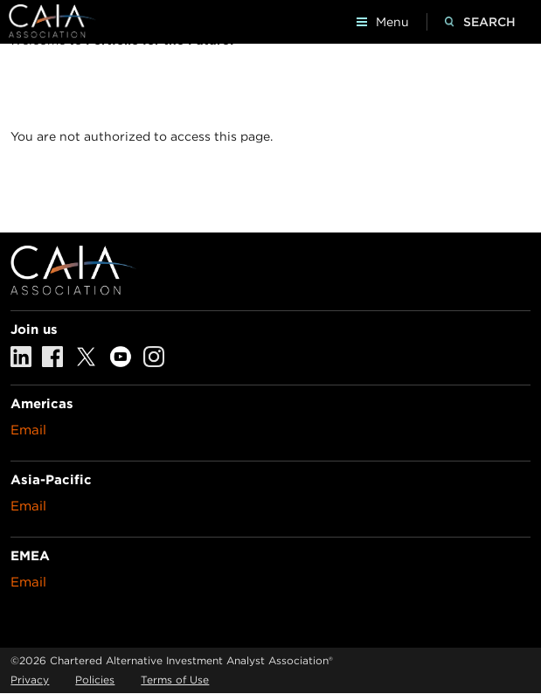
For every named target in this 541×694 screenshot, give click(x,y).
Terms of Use (175, 679)
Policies (94, 679)
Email (28, 430)
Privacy (29, 679)
